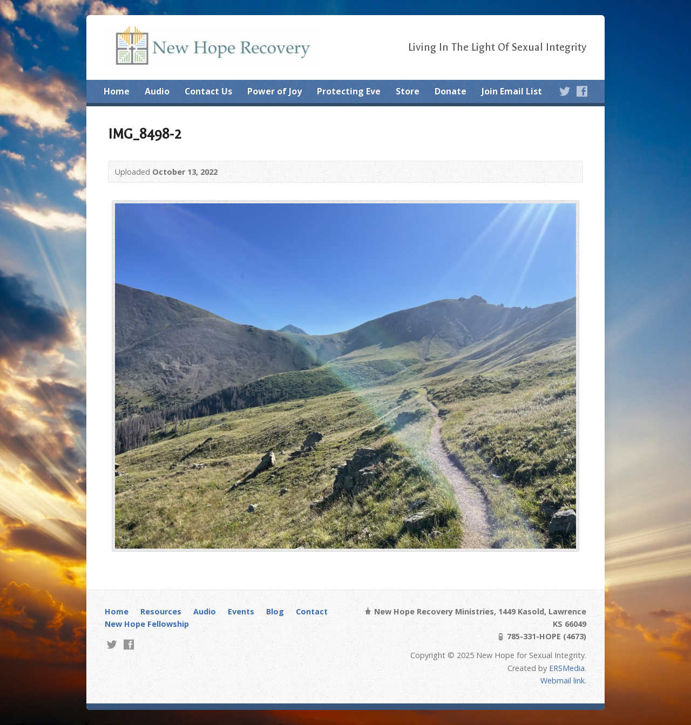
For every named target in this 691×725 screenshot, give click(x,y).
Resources (160, 611)
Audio (157, 91)
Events (241, 611)
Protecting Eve (349, 91)
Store (407, 91)
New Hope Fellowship (147, 624)
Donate (450, 91)
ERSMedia (567, 668)
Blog (275, 611)
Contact (312, 611)
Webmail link (562, 680)
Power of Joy (274, 91)
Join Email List (512, 91)
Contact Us (208, 91)
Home (117, 91)
